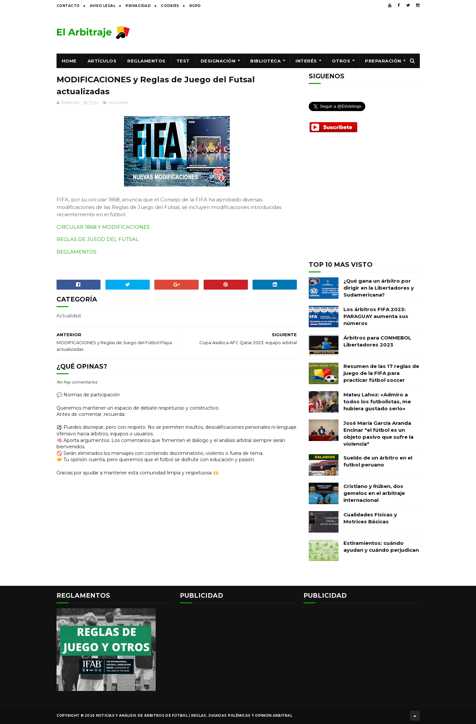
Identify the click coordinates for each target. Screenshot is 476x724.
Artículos (102, 60)
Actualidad (118, 102)
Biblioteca (265, 60)
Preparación (383, 60)
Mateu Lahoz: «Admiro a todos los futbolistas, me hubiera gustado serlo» (377, 401)
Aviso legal (103, 6)
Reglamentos (146, 60)
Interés (306, 60)
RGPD (195, 6)
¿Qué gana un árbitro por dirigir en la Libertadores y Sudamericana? (378, 288)
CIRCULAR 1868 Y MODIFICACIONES (103, 227)
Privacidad (138, 6)
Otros (341, 60)
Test (183, 60)
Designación (218, 60)
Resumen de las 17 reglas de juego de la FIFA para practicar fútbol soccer (381, 373)
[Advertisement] (299, 32)
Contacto (68, 6)
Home (69, 60)
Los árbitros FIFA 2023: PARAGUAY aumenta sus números (375, 316)
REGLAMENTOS (77, 252)
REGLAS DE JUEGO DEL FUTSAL (98, 239)
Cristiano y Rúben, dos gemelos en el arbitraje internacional (374, 493)
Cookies (170, 6)
